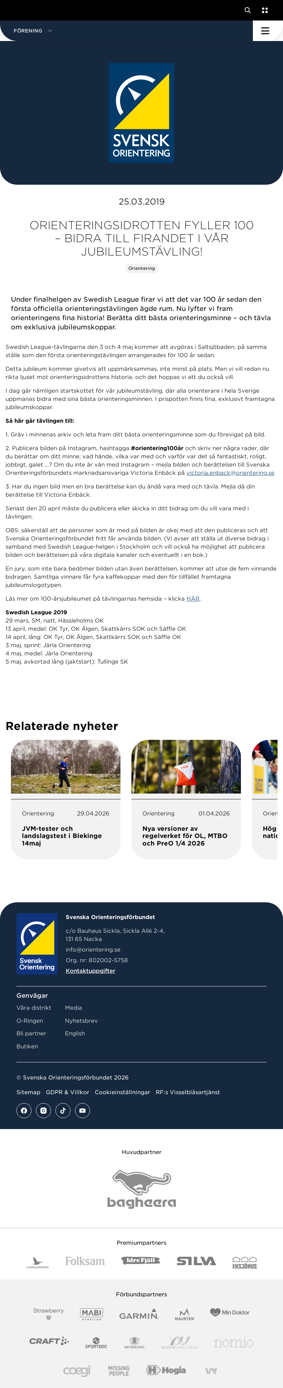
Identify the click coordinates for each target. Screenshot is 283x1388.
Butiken (27, 1046)
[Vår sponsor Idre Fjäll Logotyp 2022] (140, 1263)
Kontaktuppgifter (90, 971)
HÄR (193, 598)
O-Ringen (29, 1021)
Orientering (141, 268)
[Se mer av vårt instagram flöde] (43, 1110)
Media (73, 1008)
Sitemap (28, 1092)
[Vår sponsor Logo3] (77, 1371)
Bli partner (31, 1033)
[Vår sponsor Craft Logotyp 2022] (49, 1343)
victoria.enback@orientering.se (230, 473)
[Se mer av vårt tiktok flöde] (62, 1110)
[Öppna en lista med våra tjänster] (263, 10)
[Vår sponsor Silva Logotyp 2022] (196, 1263)
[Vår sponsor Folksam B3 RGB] (85, 1263)
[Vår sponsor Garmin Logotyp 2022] (139, 1314)
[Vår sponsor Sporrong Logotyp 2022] (134, 1343)
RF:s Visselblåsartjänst (188, 1092)
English (75, 1033)
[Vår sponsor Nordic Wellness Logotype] (180, 1343)
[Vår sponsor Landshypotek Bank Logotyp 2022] (37, 1263)
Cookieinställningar (122, 1092)
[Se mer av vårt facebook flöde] (23, 1110)
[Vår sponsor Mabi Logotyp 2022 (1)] (91, 1314)
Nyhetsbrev (81, 1021)
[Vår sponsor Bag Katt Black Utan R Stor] (141, 1189)
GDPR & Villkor (67, 1092)
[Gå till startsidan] (18, 10)
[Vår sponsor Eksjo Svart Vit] (245, 1263)
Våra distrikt (33, 1008)
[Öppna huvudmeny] (268, 30)
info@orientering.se (93, 949)
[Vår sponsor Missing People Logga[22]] (119, 1371)
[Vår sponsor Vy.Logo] (211, 1371)
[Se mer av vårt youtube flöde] (82, 1110)
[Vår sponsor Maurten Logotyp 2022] (184, 1314)
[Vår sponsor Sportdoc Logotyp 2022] (96, 1343)
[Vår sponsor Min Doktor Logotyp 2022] (229, 1314)
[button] (126, 31)
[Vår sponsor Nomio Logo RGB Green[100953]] (234, 1343)
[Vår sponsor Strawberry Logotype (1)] (49, 1314)
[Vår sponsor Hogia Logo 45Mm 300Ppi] (166, 1371)
